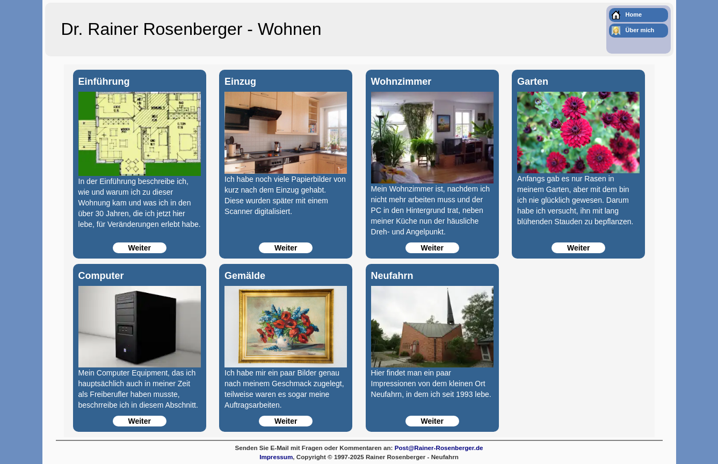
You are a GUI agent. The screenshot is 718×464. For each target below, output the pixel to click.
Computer (101, 275)
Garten (532, 81)
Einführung (104, 81)
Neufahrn (392, 275)
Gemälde (244, 275)
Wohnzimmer (401, 81)
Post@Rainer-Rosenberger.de (439, 447)
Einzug (240, 81)
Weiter (139, 248)
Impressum (276, 456)
